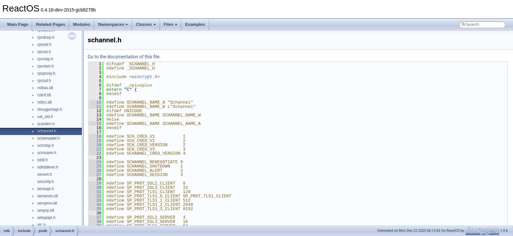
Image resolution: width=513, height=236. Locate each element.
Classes (146, 24)
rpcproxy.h (46, 73)
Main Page (17, 24)
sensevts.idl (47, 196)
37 (95, 217)
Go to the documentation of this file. (124, 56)
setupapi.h (46, 217)
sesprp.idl (45, 210)
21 (95, 149)
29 (95, 183)
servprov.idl (47, 203)
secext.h (44, 174)
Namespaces (113, 24)
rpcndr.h (44, 44)
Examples (195, 24)
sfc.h (41, 225)
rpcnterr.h (45, 66)
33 (95, 200)
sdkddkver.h (47, 167)
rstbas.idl (45, 88)
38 (95, 222)
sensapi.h (45, 189)
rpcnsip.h (45, 59)
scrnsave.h (46, 152)
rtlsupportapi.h (49, 109)
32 (95, 196)
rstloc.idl (44, 102)
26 (95, 170)
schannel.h (46, 131)
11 (95, 106)
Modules (81, 24)
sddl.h (42, 160)
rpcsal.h (44, 80)
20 (95, 145)
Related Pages (50, 24)
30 (95, 187)
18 (95, 136)
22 (95, 153)
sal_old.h (45, 116)
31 (95, 192)
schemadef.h (48, 138)
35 (95, 209)
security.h (45, 181)
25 (95, 166)
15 (95, 124)
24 (95, 162)
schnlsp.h (45, 145)
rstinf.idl (44, 95)
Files (171, 24)
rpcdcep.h (46, 37)
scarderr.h (46, 124)
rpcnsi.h (44, 51)
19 (95, 141)
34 (95, 204)
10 (95, 102)
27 (95, 175)
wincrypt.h (144, 77)
